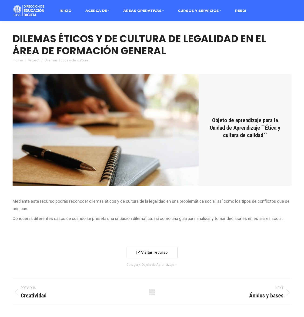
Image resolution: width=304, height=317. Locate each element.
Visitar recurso (152, 252)
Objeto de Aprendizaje (157, 264)
